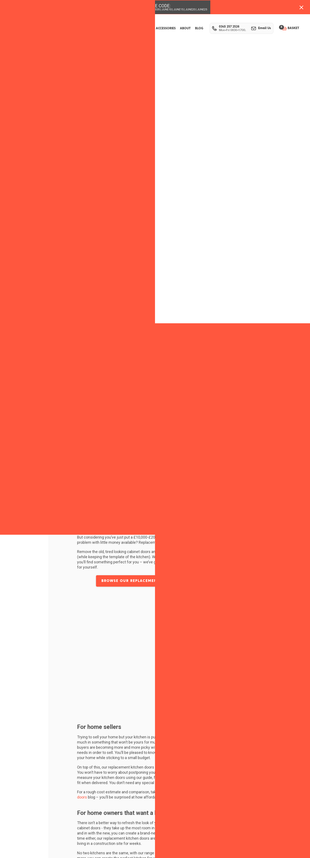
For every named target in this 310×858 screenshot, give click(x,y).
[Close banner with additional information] (301, 7)
